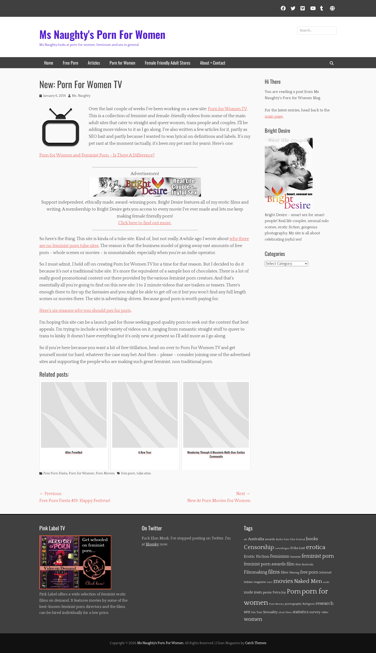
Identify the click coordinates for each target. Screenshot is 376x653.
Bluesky (152, 544)
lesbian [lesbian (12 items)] (248, 582)
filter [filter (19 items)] (284, 572)
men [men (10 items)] (269, 582)
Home (48, 63)
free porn (128, 473)
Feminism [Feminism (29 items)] (279, 556)
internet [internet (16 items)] (325, 572)
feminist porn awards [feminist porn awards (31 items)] (265, 564)
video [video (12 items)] (324, 612)
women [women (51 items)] (253, 619)
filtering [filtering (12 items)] (294, 572)
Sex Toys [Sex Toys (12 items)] (256, 612)
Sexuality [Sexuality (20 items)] (270, 612)
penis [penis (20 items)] (267, 592)
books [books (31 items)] (312, 538)
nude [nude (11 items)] (326, 582)
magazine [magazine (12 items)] (260, 582)
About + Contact (212, 63)
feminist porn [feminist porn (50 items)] (318, 556)
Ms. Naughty (81, 96)
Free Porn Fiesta (55, 473)
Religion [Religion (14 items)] (309, 603)
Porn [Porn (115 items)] (294, 591)
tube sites (144, 473)
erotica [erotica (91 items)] (315, 547)
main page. (274, 116)
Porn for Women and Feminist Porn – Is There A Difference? (97, 155)
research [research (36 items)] (324, 603)
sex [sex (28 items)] (247, 612)
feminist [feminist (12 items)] (295, 556)
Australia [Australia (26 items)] (256, 539)
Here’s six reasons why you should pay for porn (85, 310)
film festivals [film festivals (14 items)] (304, 564)
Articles (94, 63)
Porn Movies (105, 473)
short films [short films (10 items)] (285, 612)
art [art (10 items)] (245, 539)
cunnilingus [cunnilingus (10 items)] (282, 548)
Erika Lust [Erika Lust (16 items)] (297, 548)
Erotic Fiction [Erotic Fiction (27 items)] (256, 556)
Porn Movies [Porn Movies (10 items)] (276, 604)
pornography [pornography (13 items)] (293, 603)
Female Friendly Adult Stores (167, 63)
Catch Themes (255, 643)
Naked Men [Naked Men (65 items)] (308, 581)
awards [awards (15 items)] (270, 539)
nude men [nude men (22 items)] (253, 592)
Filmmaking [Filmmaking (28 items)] (255, 572)
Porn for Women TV (227, 109)
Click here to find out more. (144, 223)
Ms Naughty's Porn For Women (102, 34)
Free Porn (70, 63)
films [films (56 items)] (274, 572)
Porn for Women (122, 63)
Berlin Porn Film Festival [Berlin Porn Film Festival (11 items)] (290, 539)
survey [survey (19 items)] (314, 612)
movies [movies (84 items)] (283, 581)
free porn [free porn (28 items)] (309, 572)
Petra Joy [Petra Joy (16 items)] (279, 592)
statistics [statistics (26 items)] (300, 612)
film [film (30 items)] (290, 564)
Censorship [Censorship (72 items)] (259, 547)
